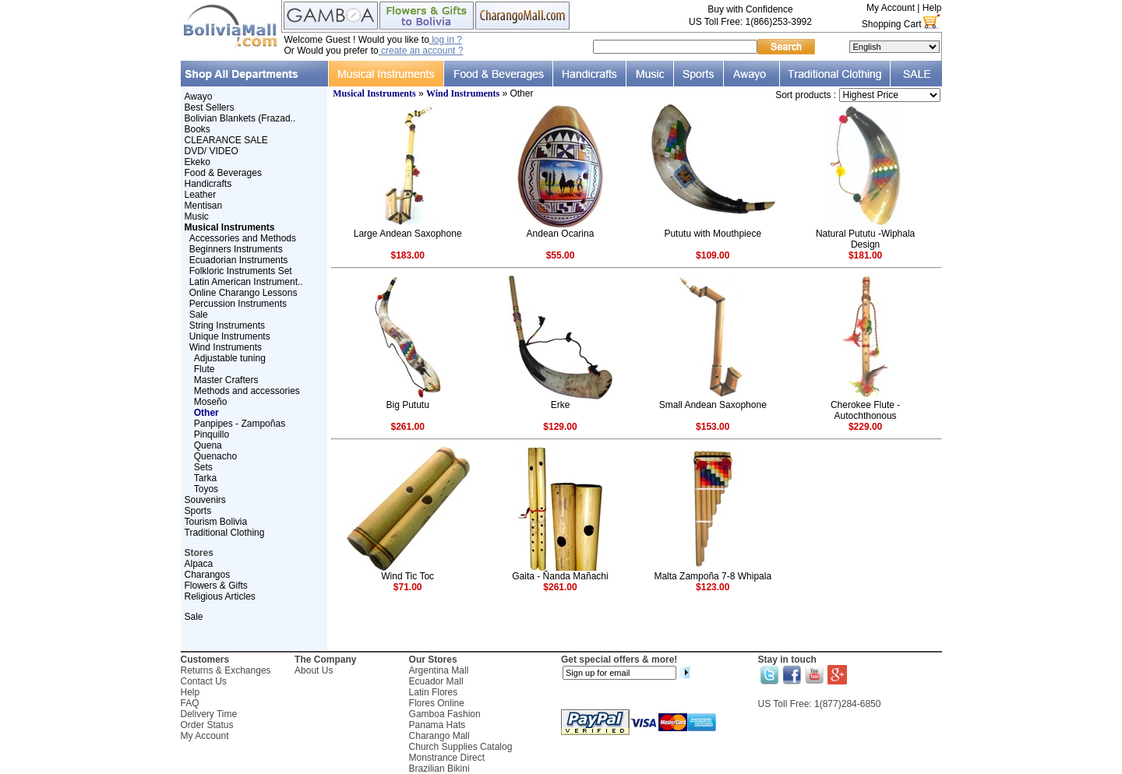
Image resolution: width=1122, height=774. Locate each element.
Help (932, 7)
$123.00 (712, 587)
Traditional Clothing (225, 532)
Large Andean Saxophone (408, 233)
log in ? (445, 39)
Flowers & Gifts (216, 585)
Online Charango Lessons (243, 292)
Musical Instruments (374, 93)
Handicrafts (208, 183)
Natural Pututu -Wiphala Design (865, 239)
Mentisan (204, 205)
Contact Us (204, 681)
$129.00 (560, 426)
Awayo (199, 96)
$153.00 (712, 426)
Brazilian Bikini (439, 768)
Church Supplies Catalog (461, 746)
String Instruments (227, 325)
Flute (204, 369)
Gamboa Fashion (445, 714)
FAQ (190, 703)
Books (197, 129)
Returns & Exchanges (226, 670)
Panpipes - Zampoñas (239, 423)
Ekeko (197, 162)
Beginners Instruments (236, 249)
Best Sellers (210, 107)
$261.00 (407, 426)
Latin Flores (433, 692)
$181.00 (865, 255)
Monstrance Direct (447, 757)
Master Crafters (226, 380)
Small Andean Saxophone (713, 404)
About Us (314, 670)
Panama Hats (437, 724)
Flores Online (436, 703)
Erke (560, 404)
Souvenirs (205, 499)
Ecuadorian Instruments (238, 260)
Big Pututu (407, 404)
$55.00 (560, 255)
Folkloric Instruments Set (240, 271)
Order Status (207, 724)
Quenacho (215, 456)
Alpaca (199, 563)
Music (197, 216)
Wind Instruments (225, 347)
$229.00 (865, 426)
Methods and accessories (247, 390)
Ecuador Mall (436, 681)
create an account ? (421, 50)
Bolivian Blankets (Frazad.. (240, 118)
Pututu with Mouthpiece (712, 233)
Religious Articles (220, 596)
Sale (198, 314)
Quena (208, 445)
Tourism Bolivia (216, 521)
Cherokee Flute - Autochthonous (865, 410)
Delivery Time (209, 714)
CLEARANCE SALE (226, 140)
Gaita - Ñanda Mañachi (560, 576)
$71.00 (407, 587)
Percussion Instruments (238, 303)
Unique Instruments (229, 336)
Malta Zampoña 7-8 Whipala (712, 576)
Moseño (211, 401)
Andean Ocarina (561, 233)
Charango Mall (439, 735)
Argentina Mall (439, 670)
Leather (201, 194)
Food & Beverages (223, 172)
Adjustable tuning (230, 358)
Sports (198, 510)
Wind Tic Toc (407, 576)
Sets (203, 467)
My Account (890, 7)
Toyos (206, 489)
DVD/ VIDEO (211, 151)
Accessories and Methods (242, 238)
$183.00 (407, 255)
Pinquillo (211, 434)
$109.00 (712, 255)
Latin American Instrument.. (246, 281)
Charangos (208, 574)
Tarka (205, 478)
